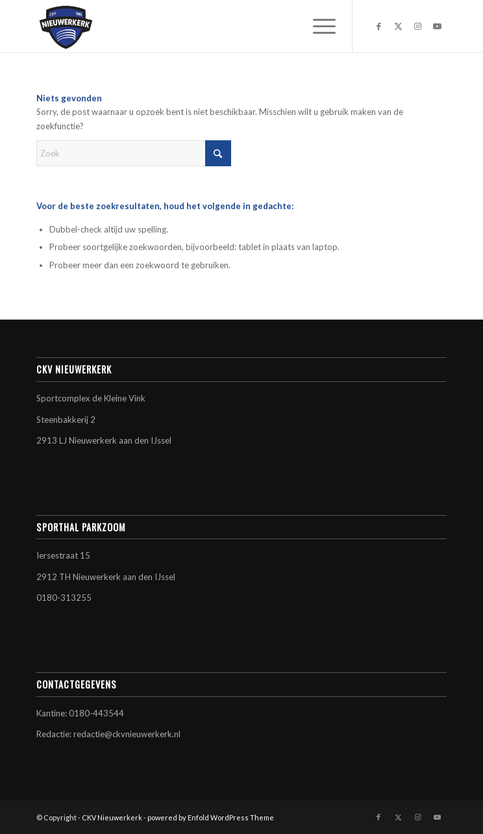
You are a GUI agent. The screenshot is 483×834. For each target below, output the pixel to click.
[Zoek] (133, 153)
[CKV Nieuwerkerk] (200, 26)
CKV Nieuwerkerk (112, 817)
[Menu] (318, 26)
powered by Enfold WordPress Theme (210, 817)
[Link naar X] (398, 26)
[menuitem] (318, 26)
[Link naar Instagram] (417, 26)
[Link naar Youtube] (437, 26)
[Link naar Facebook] (378, 26)
